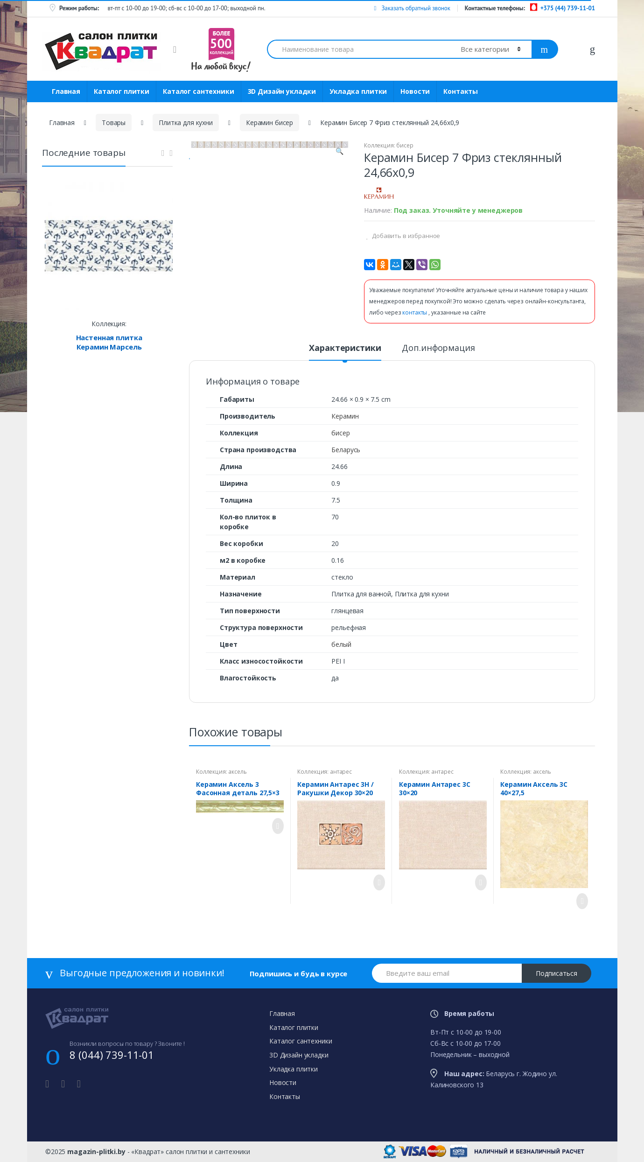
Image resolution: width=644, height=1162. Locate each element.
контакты (415, 312)
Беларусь (345, 449)
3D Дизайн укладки (282, 91)
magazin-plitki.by (96, 1151)
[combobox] (358, 49)
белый (341, 644)
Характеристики (345, 348)
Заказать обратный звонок (412, 8)
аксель (237, 772)
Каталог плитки (121, 91)
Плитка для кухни (186, 122)
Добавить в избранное (405, 235)
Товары (114, 122)
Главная (66, 91)
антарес (341, 772)
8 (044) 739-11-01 (112, 1055)
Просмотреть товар (275, 826)
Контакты (460, 91)
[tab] (345, 351)
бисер (404, 145)
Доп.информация (438, 348)
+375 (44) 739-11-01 (567, 8)
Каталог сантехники (198, 91)
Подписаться (556, 973)
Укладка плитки (358, 91)
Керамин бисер (269, 122)
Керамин (344, 416)
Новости (415, 91)
